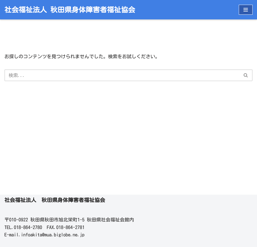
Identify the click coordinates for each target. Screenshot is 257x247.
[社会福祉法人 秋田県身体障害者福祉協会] (69, 9)
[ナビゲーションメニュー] (246, 10)
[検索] (121, 75)
